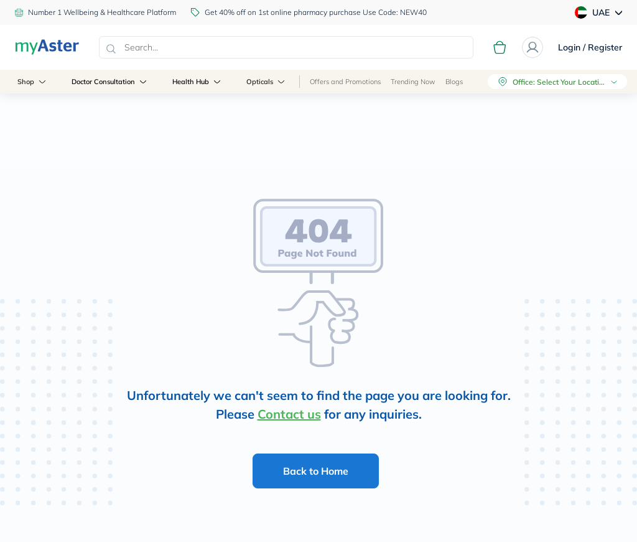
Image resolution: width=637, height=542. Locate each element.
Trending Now (413, 81)
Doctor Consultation (110, 81)
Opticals (266, 81)
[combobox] (286, 47)
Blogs (454, 81)
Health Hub (197, 81)
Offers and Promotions (345, 81)
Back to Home (315, 471)
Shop (32, 81)
